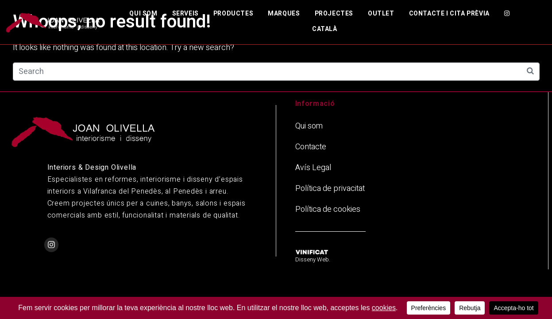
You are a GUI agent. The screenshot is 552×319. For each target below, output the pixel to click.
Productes (233, 13)
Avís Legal (313, 168)
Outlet (381, 13)
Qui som (143, 13)
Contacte (310, 147)
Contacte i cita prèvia (449, 13)
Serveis (185, 13)
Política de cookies (327, 209)
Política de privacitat (330, 189)
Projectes (334, 13)
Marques (284, 13)
